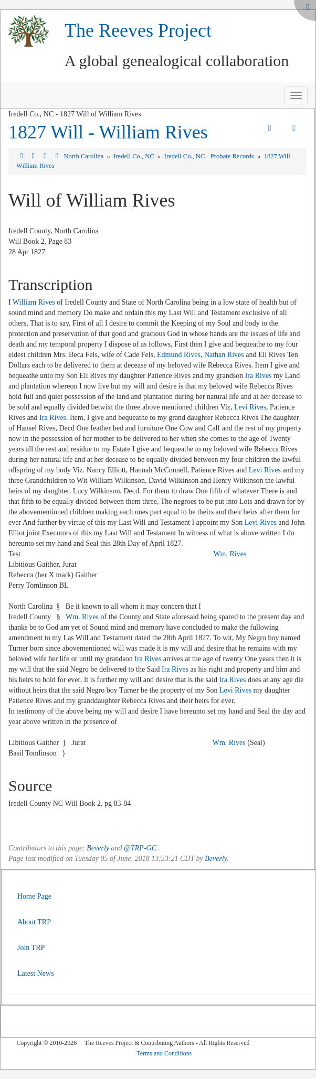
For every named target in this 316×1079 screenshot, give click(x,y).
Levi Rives (250, 407)
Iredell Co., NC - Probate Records (210, 156)
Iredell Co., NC (134, 156)
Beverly (98, 848)
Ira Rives (258, 376)
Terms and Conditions (164, 1053)
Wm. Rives (229, 554)
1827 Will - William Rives (108, 132)
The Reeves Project (138, 30)
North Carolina (84, 156)
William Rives (34, 302)
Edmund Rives (179, 355)
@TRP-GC (140, 848)
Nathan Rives (224, 355)
